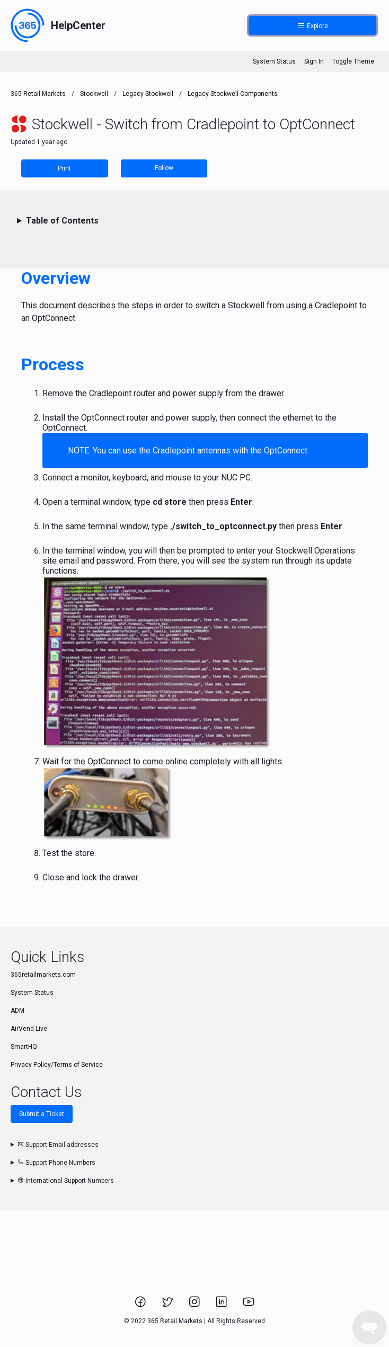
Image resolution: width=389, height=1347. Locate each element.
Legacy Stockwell (147, 93)
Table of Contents (62, 221)
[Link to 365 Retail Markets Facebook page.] (141, 1305)
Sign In (314, 61)
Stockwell (94, 93)
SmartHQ (24, 1046)
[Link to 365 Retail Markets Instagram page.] (195, 1305)
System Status (274, 61)
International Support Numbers (65, 1180)
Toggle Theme (353, 61)
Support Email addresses (58, 1144)
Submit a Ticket (41, 1114)
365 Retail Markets (38, 93)
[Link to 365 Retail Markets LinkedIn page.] (222, 1305)
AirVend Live (29, 1028)
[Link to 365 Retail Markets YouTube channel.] (248, 1305)
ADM (17, 1010)
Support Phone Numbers (56, 1162)
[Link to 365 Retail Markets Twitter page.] (168, 1305)
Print (64, 168)
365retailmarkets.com (43, 974)
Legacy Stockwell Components (233, 93)
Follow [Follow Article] (164, 168)
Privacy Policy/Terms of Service (57, 1064)
